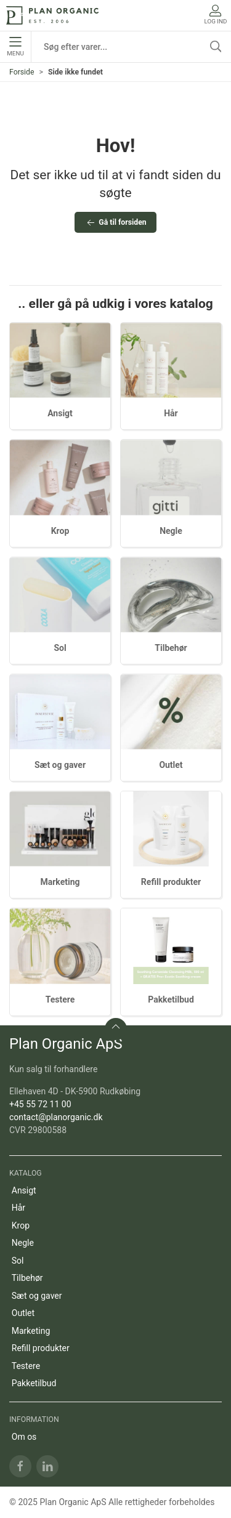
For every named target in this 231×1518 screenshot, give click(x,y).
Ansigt (60, 413)
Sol (60, 648)
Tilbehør (171, 648)
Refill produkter (171, 882)
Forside (21, 72)
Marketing (59, 882)
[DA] (52, 15)
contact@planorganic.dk (56, 1117)
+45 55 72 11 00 (40, 1104)
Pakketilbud (171, 999)
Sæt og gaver (60, 765)
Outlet (170, 765)
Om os (24, 1437)
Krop (60, 531)
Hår (171, 413)
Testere (60, 999)
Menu (15, 47)
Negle (171, 531)
